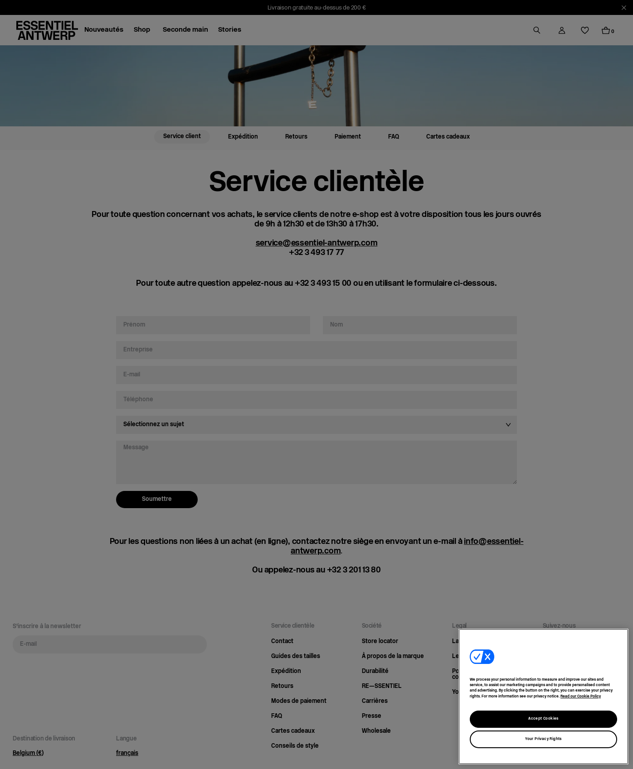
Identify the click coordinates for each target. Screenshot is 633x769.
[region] (543, 696)
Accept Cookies (543, 719)
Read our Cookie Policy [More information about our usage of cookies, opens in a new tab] (580, 696)
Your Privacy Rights (543, 739)
